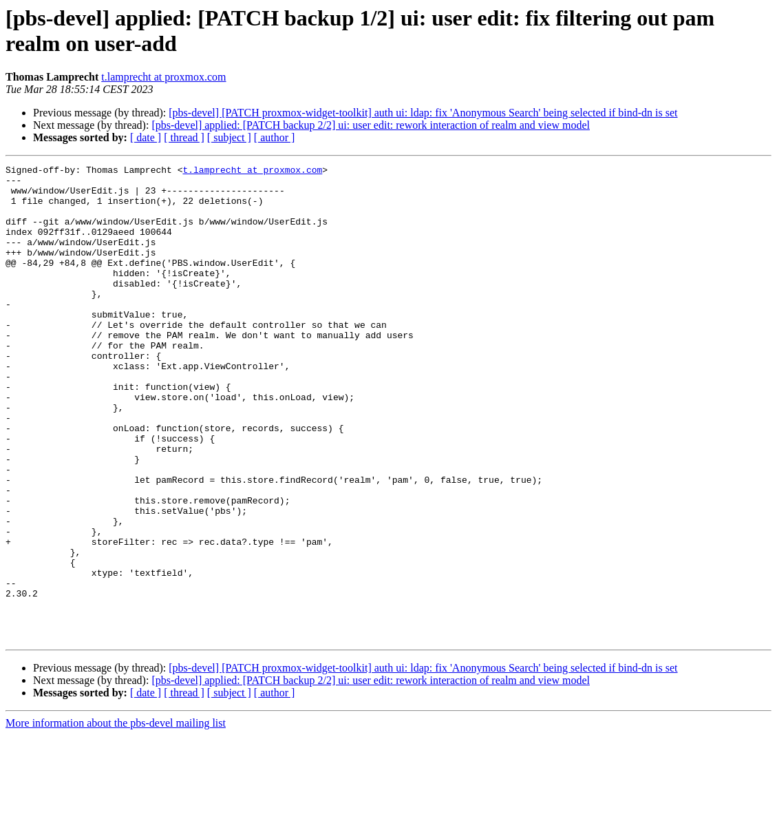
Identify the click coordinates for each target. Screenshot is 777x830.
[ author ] (274, 137)
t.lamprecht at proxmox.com (163, 77)
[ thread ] (184, 137)
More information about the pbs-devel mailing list (116, 818)
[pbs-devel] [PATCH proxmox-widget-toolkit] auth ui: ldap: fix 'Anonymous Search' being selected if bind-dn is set (423, 112)
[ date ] (145, 137)
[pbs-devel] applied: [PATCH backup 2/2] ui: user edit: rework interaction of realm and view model (370, 125)
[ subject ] (229, 137)
